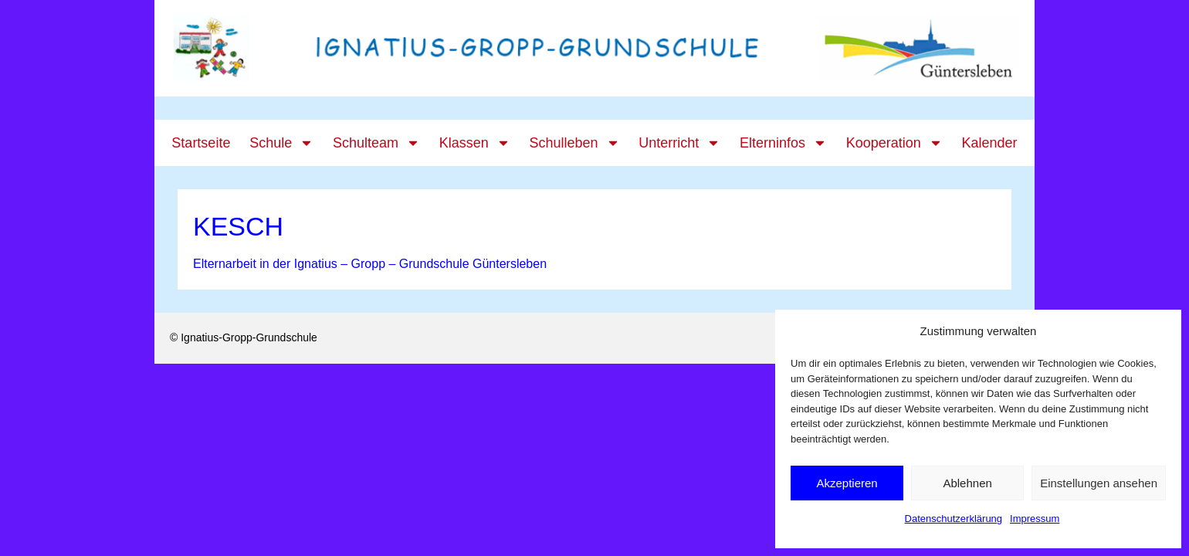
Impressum (1034, 518)
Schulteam (376, 143)
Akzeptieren (846, 483)
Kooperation (894, 143)
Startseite (200, 143)
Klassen (474, 143)
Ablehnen (967, 483)
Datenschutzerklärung (953, 518)
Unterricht (679, 143)
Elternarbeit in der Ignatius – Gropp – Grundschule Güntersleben (370, 263)
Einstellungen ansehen (1098, 483)
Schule (281, 143)
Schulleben (574, 143)
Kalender (990, 143)
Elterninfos (783, 143)
